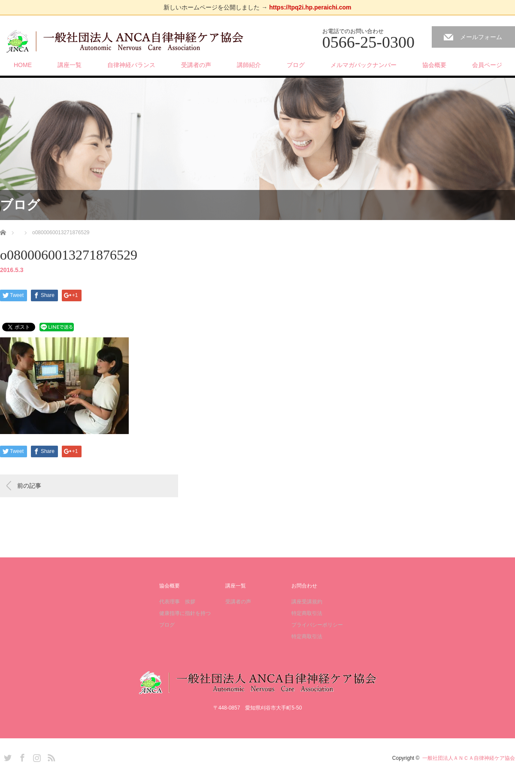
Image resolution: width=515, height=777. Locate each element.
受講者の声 (196, 64)
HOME (23, 64)
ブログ (296, 64)
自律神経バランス (131, 64)
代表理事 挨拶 (177, 601)
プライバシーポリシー (317, 624)
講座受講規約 (306, 601)
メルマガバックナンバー (363, 64)
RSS (50, 756)
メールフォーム (481, 37)
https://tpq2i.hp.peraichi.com (310, 7)
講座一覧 (70, 64)
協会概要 (434, 64)
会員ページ (487, 64)
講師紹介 (249, 64)
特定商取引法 (306, 613)
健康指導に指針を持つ (185, 613)
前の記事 (29, 485)
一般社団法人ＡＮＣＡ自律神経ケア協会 (468, 758)
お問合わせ (304, 585)
